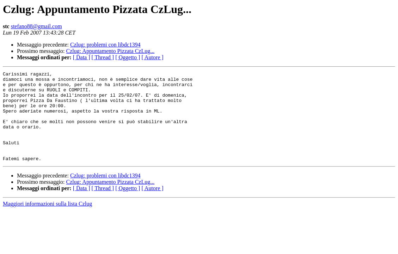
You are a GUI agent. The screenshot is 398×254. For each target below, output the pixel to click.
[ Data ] (81, 57)
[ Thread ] (103, 57)
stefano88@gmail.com (36, 26)
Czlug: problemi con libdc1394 (105, 45)
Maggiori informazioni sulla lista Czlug (47, 222)
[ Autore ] (152, 57)
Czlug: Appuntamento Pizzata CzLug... (110, 51)
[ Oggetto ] (127, 57)
